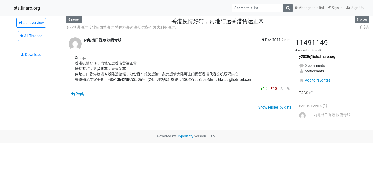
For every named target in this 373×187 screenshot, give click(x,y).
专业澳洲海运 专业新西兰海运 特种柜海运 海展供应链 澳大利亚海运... (122, 27)
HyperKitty (185, 136)
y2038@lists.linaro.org (317, 57)
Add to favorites (315, 80)
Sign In (335, 8)
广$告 (364, 27)
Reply (77, 94)
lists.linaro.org (25, 8)
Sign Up (355, 8)
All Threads (31, 36)
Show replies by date (274, 107)
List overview (31, 23)
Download (31, 54)
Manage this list (309, 8)
